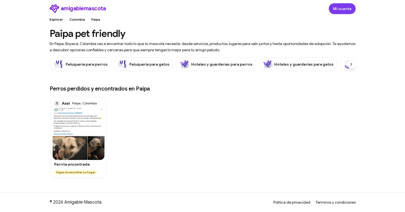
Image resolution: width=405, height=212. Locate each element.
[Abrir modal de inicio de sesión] (342, 8)
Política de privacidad (291, 202)
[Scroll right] (351, 64)
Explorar (56, 19)
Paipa (95, 19)
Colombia (77, 19)
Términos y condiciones (336, 202)
